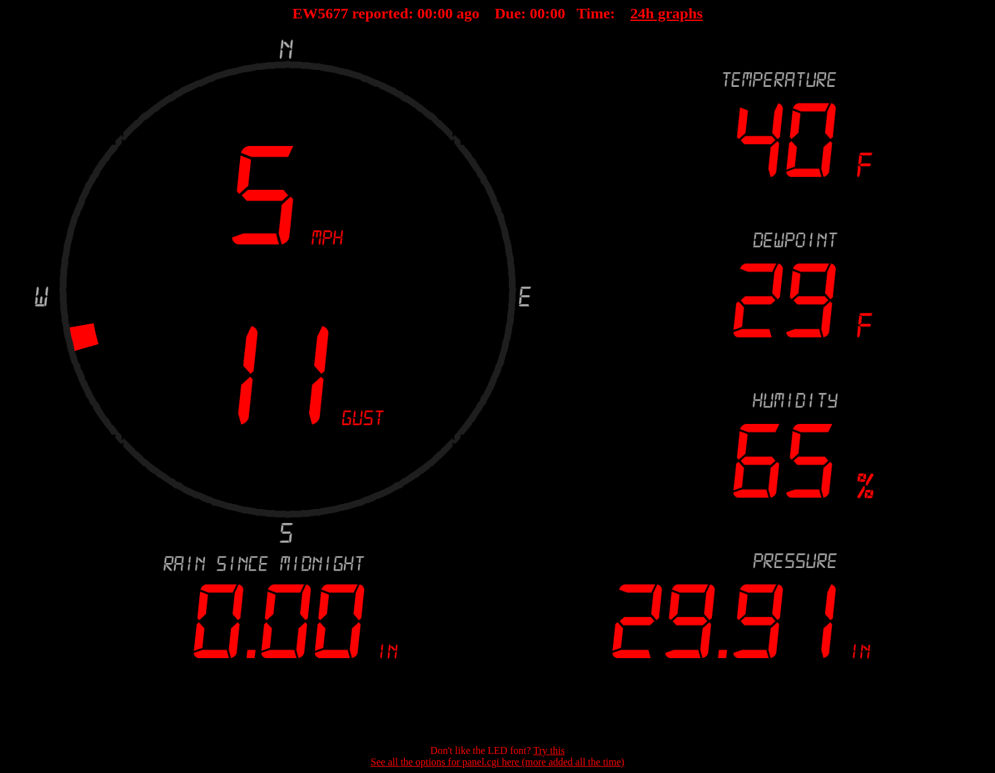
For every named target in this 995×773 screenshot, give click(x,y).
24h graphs (666, 13)
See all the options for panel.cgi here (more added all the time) (497, 761)
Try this (549, 750)
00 (425, 13)
